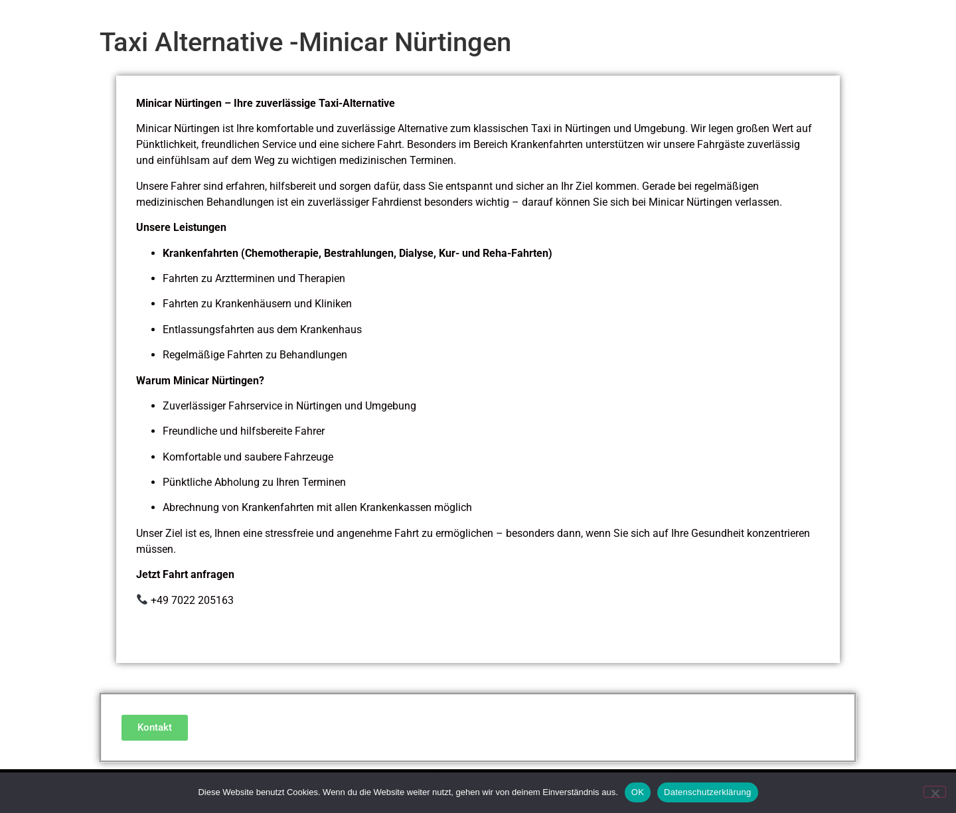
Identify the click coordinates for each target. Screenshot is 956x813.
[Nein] (934, 792)
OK (637, 792)
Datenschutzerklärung (707, 792)
